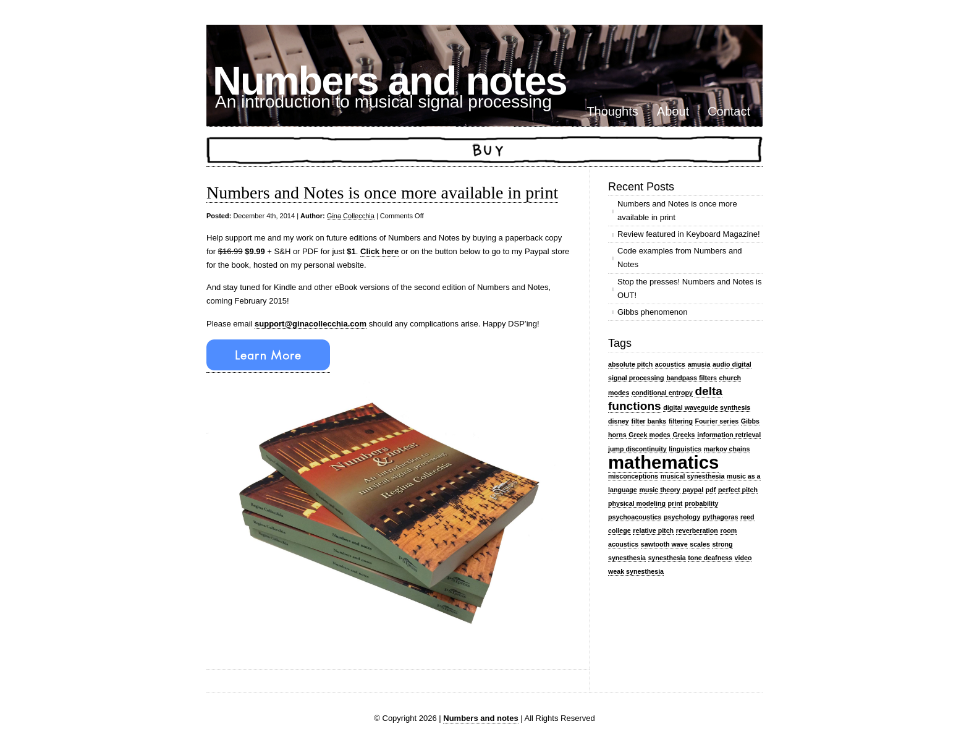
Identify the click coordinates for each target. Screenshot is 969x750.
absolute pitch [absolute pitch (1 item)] (630, 364)
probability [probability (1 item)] (701, 503)
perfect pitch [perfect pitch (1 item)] (738, 489)
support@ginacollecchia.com (310, 323)
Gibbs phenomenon (652, 312)
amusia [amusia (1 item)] (699, 364)
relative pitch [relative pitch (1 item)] (653, 530)
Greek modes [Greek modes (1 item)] (649, 434)
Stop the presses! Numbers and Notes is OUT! (689, 288)
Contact (729, 111)
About (673, 111)
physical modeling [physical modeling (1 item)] (637, 503)
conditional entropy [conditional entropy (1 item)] (662, 392)
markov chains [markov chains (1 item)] (727, 449)
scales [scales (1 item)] (700, 544)
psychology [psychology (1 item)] (682, 517)
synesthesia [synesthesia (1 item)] (667, 557)
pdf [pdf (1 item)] (711, 489)
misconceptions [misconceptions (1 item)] (633, 476)
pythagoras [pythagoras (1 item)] (720, 517)
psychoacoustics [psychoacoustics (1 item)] (634, 517)
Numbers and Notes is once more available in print (382, 192)
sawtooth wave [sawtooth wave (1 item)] (664, 544)
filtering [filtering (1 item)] (681, 421)
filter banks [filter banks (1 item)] (648, 421)
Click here (379, 251)
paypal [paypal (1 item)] (692, 489)
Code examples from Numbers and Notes (679, 257)
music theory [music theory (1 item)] (659, 489)
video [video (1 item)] (743, 557)
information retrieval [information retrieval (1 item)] (729, 434)
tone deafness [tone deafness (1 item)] (710, 557)
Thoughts (612, 111)
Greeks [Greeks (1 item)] (683, 434)
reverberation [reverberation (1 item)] (697, 530)
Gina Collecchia (350, 215)
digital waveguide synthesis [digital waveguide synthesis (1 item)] (706, 407)
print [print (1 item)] (675, 503)
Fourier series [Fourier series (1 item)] (716, 421)
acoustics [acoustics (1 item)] (670, 364)
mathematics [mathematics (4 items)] (663, 462)
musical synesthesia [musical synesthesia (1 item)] (693, 476)
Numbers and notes (390, 80)
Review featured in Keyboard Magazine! (688, 234)
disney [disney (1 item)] (618, 421)
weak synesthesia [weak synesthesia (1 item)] (636, 571)
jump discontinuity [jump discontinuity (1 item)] (637, 449)
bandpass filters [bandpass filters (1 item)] (691, 377)
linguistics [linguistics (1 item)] (685, 449)
